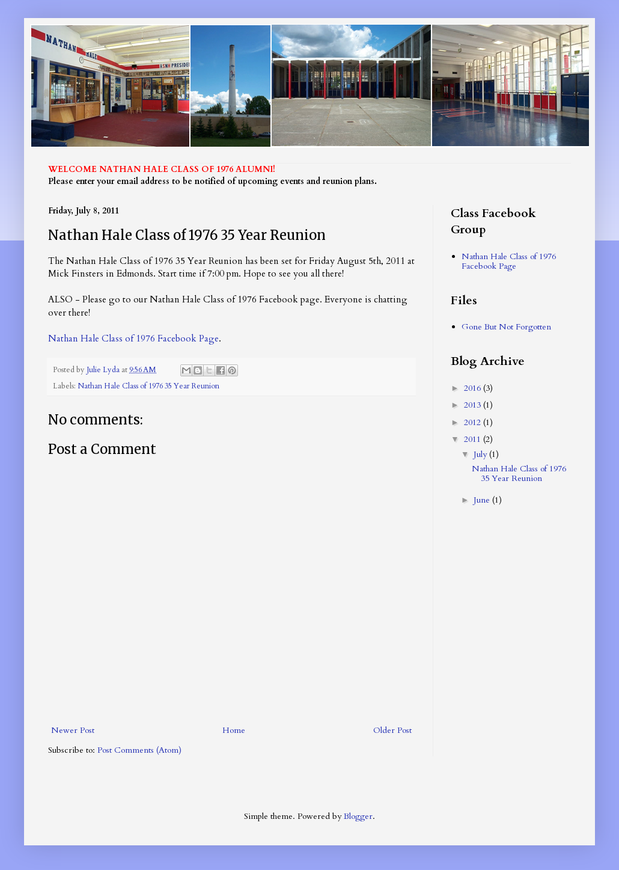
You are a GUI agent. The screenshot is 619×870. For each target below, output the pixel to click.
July (481, 454)
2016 (473, 388)
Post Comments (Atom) (139, 750)
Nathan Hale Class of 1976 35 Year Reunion (148, 386)
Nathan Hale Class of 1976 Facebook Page (133, 338)
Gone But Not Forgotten (506, 326)
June (483, 500)
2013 (473, 405)
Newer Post (72, 730)
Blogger (358, 816)
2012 (473, 422)
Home (233, 730)
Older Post (392, 730)
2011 (473, 439)
